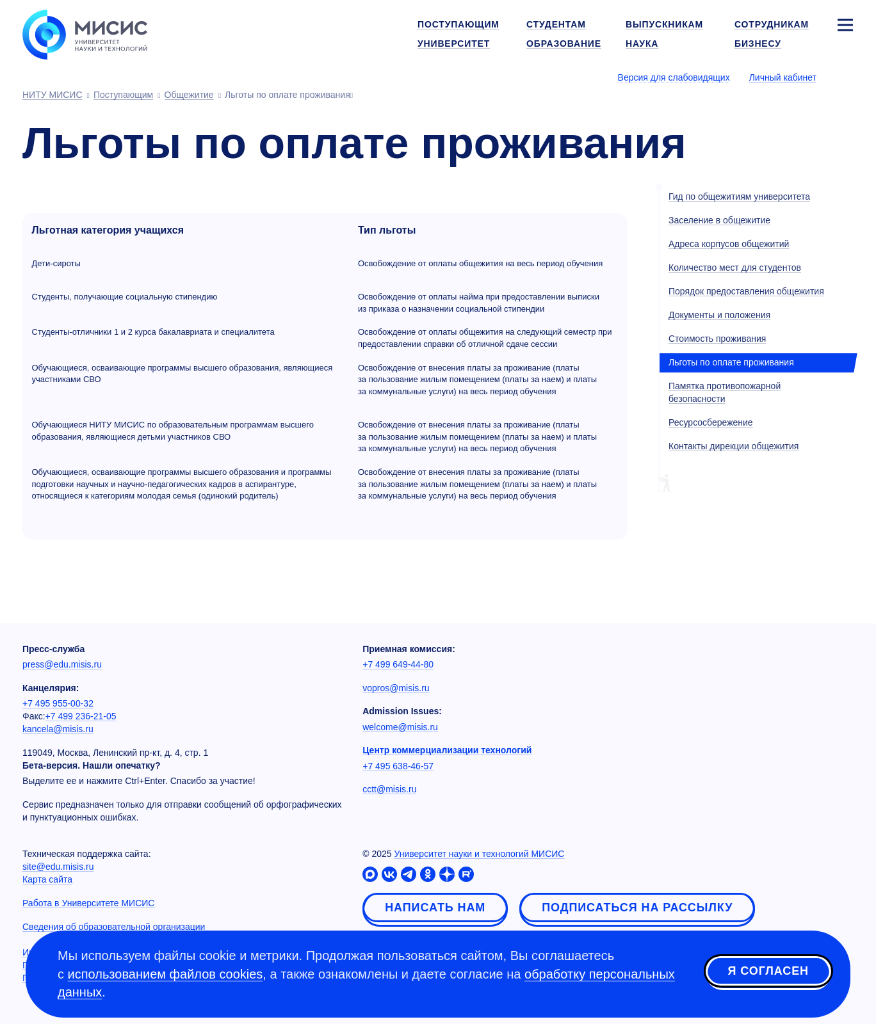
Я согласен (768, 972)
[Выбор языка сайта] (845, 77)
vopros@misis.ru (395, 688)
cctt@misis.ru (389, 789)
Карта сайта (47, 879)
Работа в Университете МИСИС (88, 903)
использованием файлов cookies (165, 974)
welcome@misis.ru (400, 727)
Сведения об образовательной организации (113, 927)
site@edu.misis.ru (57, 866)
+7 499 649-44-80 (398, 664)
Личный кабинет (782, 77)
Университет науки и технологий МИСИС (479, 854)
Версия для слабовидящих (674, 77)
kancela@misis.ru (57, 729)
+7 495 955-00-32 (57, 703)
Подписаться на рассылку (637, 907)
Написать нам (435, 907)
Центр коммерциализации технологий (446, 750)
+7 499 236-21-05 (81, 716)
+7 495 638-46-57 (398, 766)
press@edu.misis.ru (62, 664)
